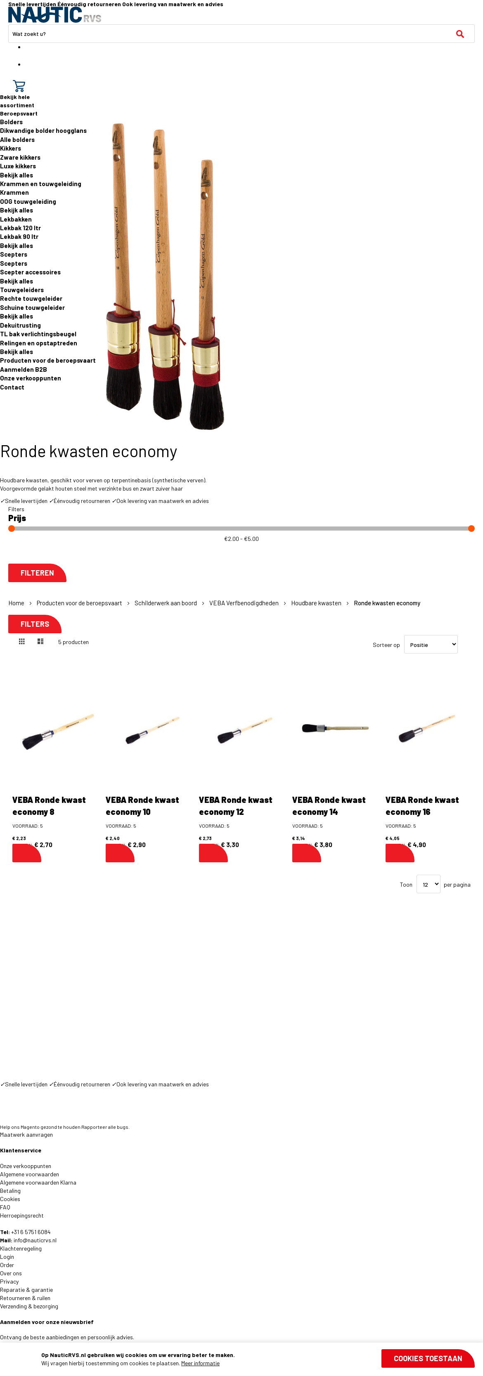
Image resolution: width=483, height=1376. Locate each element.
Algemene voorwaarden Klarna (38, 1182)
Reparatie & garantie (26, 1289)
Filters (35, 624)
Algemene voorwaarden (29, 1174)
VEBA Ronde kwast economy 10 (142, 806)
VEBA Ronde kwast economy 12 (235, 806)
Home (17, 603)
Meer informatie (200, 1363)
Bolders (11, 121)
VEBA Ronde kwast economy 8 (49, 806)
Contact (12, 387)
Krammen (14, 192)
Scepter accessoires (30, 272)
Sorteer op (386, 644)
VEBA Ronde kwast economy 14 (329, 806)
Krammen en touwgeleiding (40, 183)
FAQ (5, 1207)
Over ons (11, 1273)
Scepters (13, 254)
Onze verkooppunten (30, 378)
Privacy (9, 1281)
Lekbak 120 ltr (20, 227)
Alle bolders (17, 139)
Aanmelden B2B (23, 369)
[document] (258, 1359)
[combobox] (241, 33)
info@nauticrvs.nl (35, 1240)
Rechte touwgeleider (31, 298)
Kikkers (10, 148)
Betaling (10, 1190)
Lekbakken (16, 219)
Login (7, 1256)
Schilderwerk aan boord (166, 603)
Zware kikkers (20, 157)
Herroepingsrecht (22, 1215)
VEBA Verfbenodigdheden (244, 603)
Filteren (37, 573)
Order (7, 1264)
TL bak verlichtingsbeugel (38, 334)
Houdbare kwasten (317, 603)
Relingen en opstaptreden (38, 343)
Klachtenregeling (21, 1248)
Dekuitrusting (20, 325)
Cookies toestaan (428, 1358)
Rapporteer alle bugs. (105, 1127)
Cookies (10, 1198)
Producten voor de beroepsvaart (48, 360)
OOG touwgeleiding (28, 201)
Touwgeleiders (22, 289)
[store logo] (54, 15)
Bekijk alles (16, 175)
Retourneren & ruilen (25, 1297)
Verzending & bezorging (29, 1306)
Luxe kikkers (18, 166)
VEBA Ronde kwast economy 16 (422, 806)
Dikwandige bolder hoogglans (43, 130)
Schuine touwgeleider (32, 307)
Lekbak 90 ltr (19, 236)
